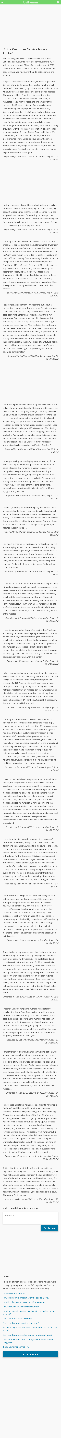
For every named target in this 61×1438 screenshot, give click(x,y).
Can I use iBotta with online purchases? (21, 1323)
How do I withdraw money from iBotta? (21, 1306)
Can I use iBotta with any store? (17, 1318)
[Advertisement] (30, 184)
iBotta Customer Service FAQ (16, 1347)
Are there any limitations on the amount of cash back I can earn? (30, 1329)
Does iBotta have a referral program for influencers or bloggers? (28, 1341)
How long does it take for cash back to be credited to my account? (29, 1313)
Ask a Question (30, 1354)
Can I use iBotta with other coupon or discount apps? (27, 1335)
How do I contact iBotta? (14, 1293)
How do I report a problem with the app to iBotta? (26, 1297)
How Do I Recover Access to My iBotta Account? (25, 1302)
